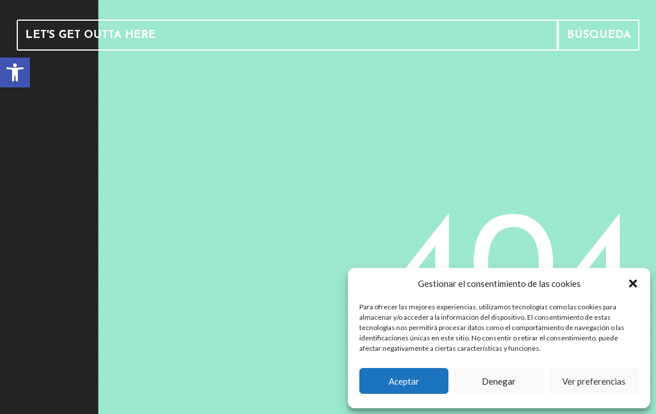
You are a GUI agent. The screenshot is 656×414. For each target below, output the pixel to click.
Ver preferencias (594, 381)
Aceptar (404, 381)
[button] (633, 283)
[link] (15, 72)
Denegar (499, 381)
